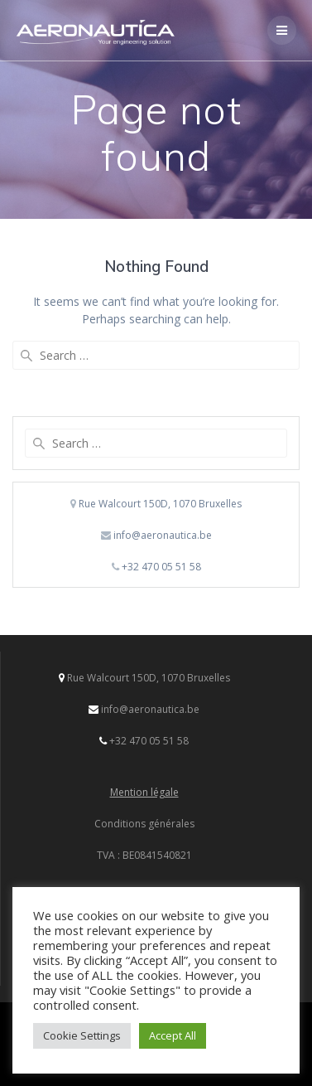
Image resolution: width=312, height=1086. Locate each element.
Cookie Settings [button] (82, 1035)
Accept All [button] (172, 1035)
